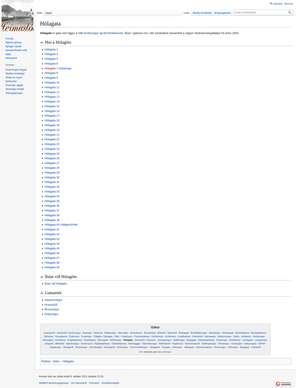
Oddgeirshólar (69, 224)
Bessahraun (136, 333)
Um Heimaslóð (79, 383)
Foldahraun (127, 336)
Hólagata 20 (52, 130)
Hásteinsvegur (53, 300)
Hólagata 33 (52, 191)
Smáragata (236, 343)
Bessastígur (51, 309)
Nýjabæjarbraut (102, 343)
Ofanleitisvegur (149, 343)
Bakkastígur (110, 333)
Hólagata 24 (52, 148)
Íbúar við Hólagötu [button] (61, 276)
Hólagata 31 (52, 182)
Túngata (166, 347)
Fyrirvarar (94, 383)
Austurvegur (75, 333)
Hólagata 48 (52, 262)
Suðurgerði (109, 347)
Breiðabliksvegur (199, 333)
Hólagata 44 (52, 243)
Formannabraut (142, 336)
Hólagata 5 (51, 58)
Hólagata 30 (52, 177)
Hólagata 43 (52, 239)
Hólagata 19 (52, 125)
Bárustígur (123, 333)
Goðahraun (170, 336)
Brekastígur (214, 333)
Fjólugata (107, 336)
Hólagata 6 (51, 63)
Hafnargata (209, 336)
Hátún (236, 336)
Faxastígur (86, 336)
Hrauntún (151, 340)
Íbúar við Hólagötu (55, 283)
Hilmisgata (103, 340)
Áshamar (98, 333)
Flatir (116, 336)
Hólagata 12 (52, 92)
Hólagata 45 (52, 248)
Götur (56, 361)
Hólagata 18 (52, 120)
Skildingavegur (209, 343)
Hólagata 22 (52, 139)
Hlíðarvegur (115, 340)
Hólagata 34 (52, 196)
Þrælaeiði (256, 347)
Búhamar (48, 336)
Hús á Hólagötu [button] (58, 42)
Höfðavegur (179, 340)
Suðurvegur (122, 347)
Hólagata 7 (51, 68)
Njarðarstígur (72, 343)
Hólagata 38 (52, 215)
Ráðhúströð (164, 343)
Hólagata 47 (52, 257)
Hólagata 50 (52, 267)
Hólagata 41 (52, 229)
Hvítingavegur (164, 340)
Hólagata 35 (52, 201)
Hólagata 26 (52, 158)
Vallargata (189, 347)
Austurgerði (49, 333)
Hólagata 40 (52, 224)
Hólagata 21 (52, 134)
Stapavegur (55, 347)
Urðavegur (177, 347)
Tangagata (154, 347)
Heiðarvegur (259, 336)
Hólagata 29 (52, 172)
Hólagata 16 (52, 111)
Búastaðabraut (258, 333)
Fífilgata (98, 336)
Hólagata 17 (52, 115)
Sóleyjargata (250, 343)
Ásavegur (87, 333)
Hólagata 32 (52, 186)
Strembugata (95, 347)
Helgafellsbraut (74, 340)
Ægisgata (244, 347)
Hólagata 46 (52, 253)
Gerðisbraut (157, 336)
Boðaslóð (172, 333)
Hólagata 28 (52, 167)
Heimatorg (60, 340)
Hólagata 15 (52, 106)
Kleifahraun (235, 340)
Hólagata (128, 340)
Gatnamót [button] (53, 292)
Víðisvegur (233, 347)
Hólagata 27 (52, 163)
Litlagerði (48, 343)
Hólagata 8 (51, 73)
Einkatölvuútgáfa (110, 383)
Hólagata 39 (52, 220)
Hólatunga (65, 68)
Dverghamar (61, 336)
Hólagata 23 (52, 144)
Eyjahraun (74, 336)
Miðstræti (59, 343)
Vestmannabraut (204, 347)
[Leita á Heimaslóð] (263, 12)
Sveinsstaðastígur (139, 347)
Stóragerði (68, 347)
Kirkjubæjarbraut (206, 340)
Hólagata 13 (52, 96)
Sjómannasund (192, 343)
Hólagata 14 (52, 101)
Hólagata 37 (52, 210)
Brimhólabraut (242, 333)
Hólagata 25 (52, 153)
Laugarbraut (261, 340)
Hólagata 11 (52, 87)
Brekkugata (228, 333)
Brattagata (184, 333)
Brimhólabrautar (113, 33)
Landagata (247, 340)
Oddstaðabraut (118, 343)
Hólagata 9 (51, 77)
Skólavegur (223, 343)
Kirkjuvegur (51, 314)
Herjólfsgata (90, 340)
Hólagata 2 (51, 49)
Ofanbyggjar (134, 343)
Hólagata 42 (52, 234)
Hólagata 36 (52, 205)
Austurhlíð (62, 333)
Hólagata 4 (51, 54)
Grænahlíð (197, 336)
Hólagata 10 (52, 82)
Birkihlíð (162, 333)
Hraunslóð (50, 304)
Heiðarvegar (91, 33)
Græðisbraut (184, 336)
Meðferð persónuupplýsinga (53, 383)
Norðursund (87, 343)
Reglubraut (177, 343)
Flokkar (45, 361)
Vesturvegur (220, 347)
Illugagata (191, 340)
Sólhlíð (261, 343)
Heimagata (47, 340)
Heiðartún (246, 336)
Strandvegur (81, 347)
